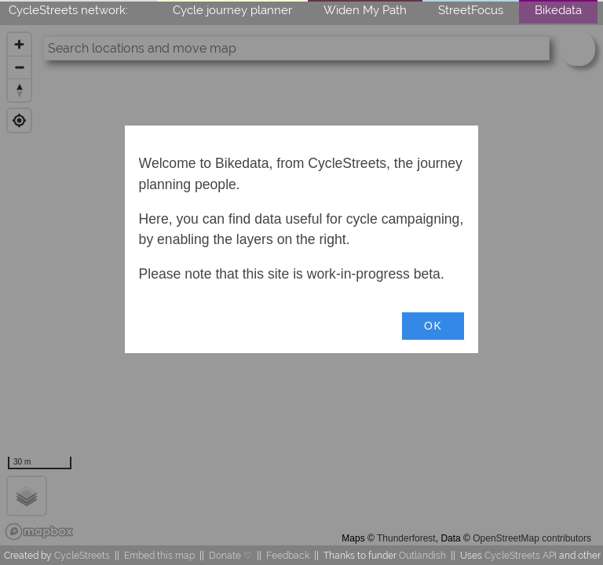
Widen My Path (365, 9)
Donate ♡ (230, 555)
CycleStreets (82, 555)
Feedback (287, 555)
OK (433, 325)
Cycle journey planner (232, 9)
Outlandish (422, 555)
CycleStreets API (520, 555)
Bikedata (558, 9)
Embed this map (159, 555)
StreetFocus (470, 9)
